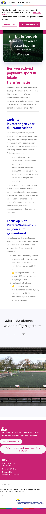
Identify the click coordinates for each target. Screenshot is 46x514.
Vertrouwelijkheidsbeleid (9, 489)
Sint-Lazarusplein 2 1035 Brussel (9, 464)
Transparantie (19, 491)
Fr (2, 496)
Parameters (9, 23)
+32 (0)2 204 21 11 (9, 469)
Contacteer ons (11, 441)
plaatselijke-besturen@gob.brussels (11, 473)
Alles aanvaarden (30, 23)
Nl (5, 496)
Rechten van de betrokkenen (30, 489)
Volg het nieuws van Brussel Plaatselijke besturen (23, 449)
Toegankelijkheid (6, 491)
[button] (14, 334)
